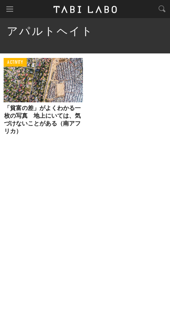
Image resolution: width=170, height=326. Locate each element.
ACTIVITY (15, 62)
